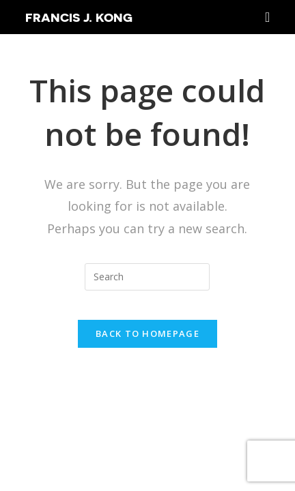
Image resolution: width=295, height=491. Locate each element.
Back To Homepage (147, 333)
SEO (224, 418)
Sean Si (255, 436)
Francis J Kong (161, 418)
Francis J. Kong (78, 17)
